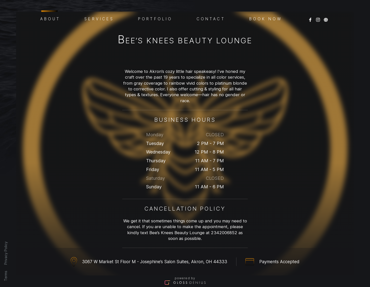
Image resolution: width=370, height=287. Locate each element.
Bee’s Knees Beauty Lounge (185, 40)
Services (99, 19)
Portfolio (155, 19)
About (50, 18)
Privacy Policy (6, 253)
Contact (211, 19)
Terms (6, 276)
